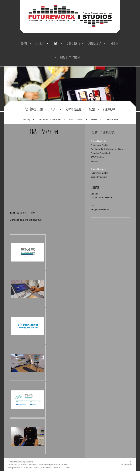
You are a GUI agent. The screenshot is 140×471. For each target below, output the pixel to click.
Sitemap (29, 461)
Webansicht (126, 464)
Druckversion (16, 461)
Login (129, 461)
